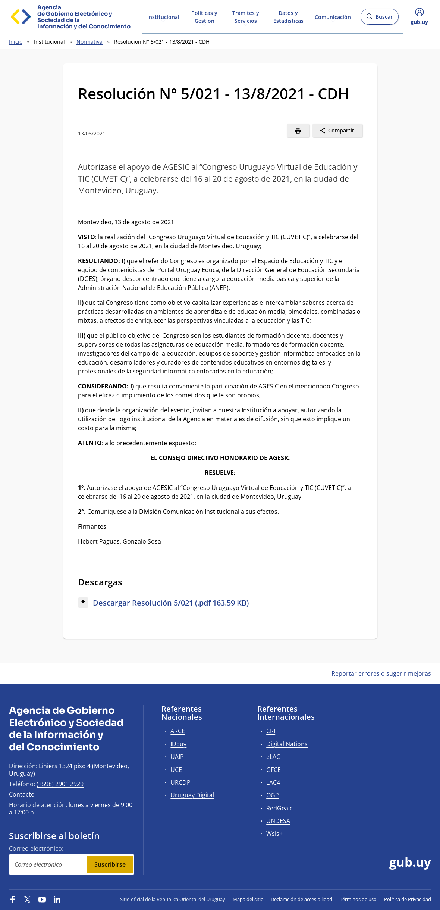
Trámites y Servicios (245, 16)
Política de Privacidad (407, 899)
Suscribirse (110, 864)
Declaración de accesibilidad (301, 899)
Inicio (15, 41)
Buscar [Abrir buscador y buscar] (379, 19)
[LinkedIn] (57, 899)
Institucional (163, 16)
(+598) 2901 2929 (60, 784)
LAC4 (273, 782)
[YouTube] (42, 899)
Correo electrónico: (36, 848)
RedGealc (279, 808)
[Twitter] (27, 899)
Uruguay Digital (192, 795)
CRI (270, 731)
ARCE (177, 731)
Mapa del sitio (248, 899)
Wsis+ (274, 833)
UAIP (177, 757)
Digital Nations (287, 744)
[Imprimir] (298, 130)
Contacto (22, 794)
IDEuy (178, 744)
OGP (272, 795)
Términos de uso (358, 899)
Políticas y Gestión (204, 16)
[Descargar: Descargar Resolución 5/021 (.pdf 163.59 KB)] (220, 603)
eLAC (273, 757)
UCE (176, 770)
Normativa (89, 41)
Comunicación (333, 16)
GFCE (273, 770)
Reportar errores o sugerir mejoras (381, 673)
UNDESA (278, 821)
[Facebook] (12, 899)
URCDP (180, 782)
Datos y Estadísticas (288, 16)
